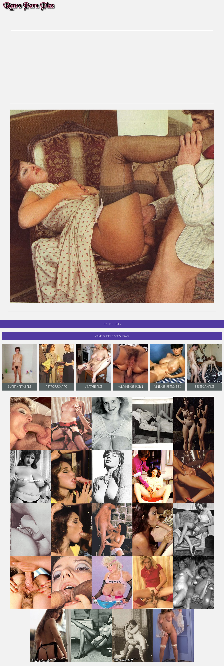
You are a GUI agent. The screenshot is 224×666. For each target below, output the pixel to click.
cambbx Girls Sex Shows (112, 336)
